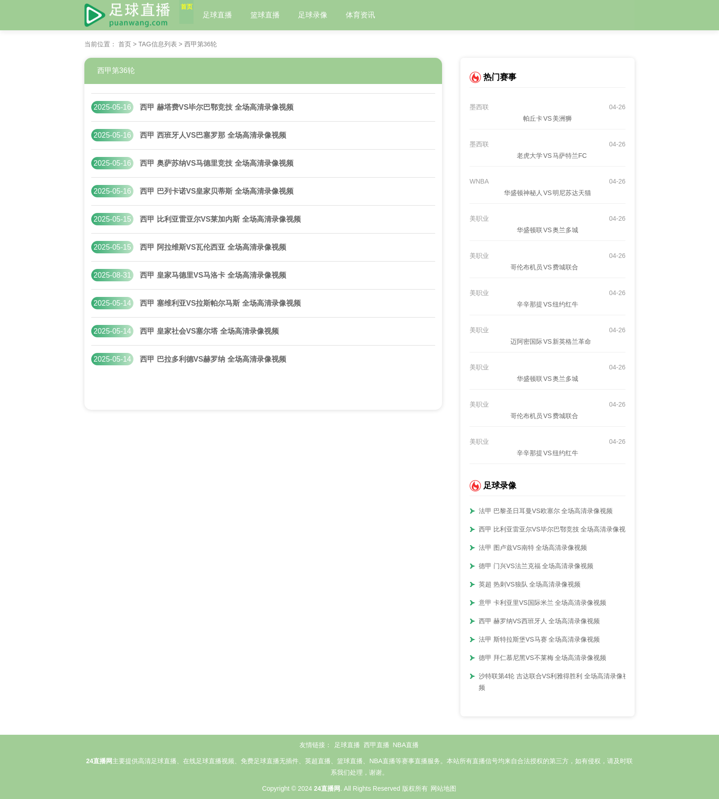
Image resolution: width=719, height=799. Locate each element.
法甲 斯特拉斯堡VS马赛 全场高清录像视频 (539, 639)
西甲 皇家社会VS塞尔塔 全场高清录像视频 (209, 331)
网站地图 (443, 788)
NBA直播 (406, 745)
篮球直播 (284, 15)
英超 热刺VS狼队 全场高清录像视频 (530, 584)
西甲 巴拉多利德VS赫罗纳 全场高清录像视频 (213, 359)
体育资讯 (379, 15)
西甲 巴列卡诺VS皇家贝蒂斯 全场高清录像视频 (216, 191)
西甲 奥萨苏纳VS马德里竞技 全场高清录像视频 (216, 163)
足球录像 (331, 15)
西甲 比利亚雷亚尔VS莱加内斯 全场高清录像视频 (220, 219)
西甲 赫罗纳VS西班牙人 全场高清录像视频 (539, 621)
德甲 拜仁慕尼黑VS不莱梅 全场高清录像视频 (542, 657)
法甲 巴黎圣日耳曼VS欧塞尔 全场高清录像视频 (546, 510)
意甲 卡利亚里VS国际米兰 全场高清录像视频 (542, 602)
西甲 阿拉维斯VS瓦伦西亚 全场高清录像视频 (213, 247)
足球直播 (236, 15)
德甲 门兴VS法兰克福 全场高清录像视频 (536, 566)
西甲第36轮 (116, 70)
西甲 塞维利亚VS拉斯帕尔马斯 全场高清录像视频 (220, 303)
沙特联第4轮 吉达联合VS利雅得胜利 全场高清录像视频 (554, 681)
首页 (195, 15)
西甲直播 (376, 745)
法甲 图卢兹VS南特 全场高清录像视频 (533, 547)
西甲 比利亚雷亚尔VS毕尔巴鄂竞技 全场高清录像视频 (555, 529)
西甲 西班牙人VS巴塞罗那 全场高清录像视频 (213, 135)
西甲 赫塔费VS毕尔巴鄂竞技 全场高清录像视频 (216, 107)
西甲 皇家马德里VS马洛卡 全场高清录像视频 (213, 275)
